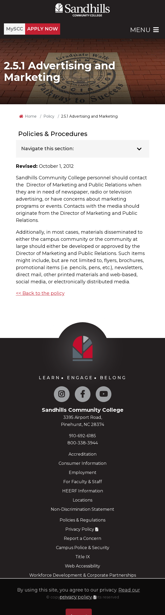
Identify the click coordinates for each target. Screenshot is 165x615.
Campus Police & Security (82, 547)
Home (31, 116)
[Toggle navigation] (139, 149)
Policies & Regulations (82, 520)
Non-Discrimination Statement (82, 509)
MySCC (14, 29)
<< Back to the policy (40, 293)
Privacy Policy (79, 529)
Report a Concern (82, 538)
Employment (82, 472)
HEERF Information (82, 490)
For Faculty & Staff (82, 481)
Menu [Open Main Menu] (145, 30)
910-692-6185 (82, 435)
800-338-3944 (82, 442)
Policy (48, 116)
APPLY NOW (42, 29)
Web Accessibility (82, 566)
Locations (82, 500)
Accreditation (82, 454)
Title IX (82, 556)
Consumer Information (82, 463)
